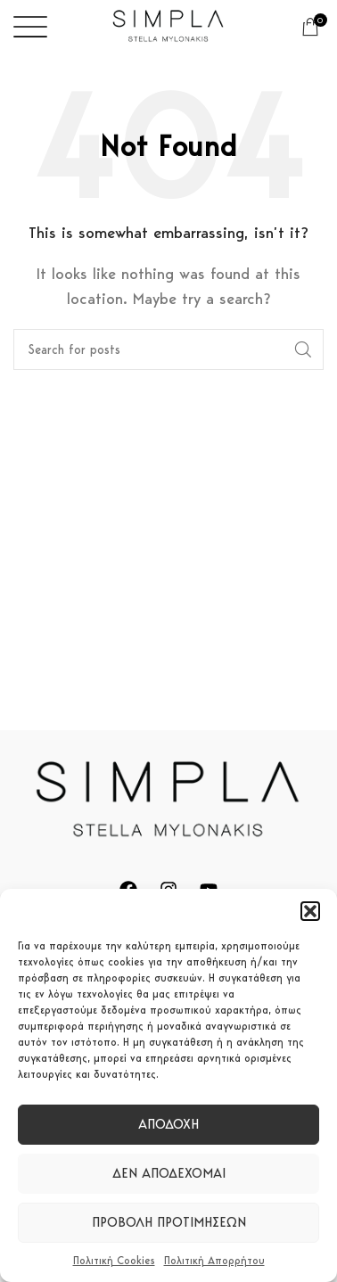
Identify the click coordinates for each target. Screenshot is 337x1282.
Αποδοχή (168, 1124)
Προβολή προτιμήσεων (169, 1222)
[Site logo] (168, 25)
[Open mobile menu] (30, 27)
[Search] (168, 349)
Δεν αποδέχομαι (169, 1173)
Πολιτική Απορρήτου (214, 1260)
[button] (310, 911)
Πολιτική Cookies (114, 1260)
